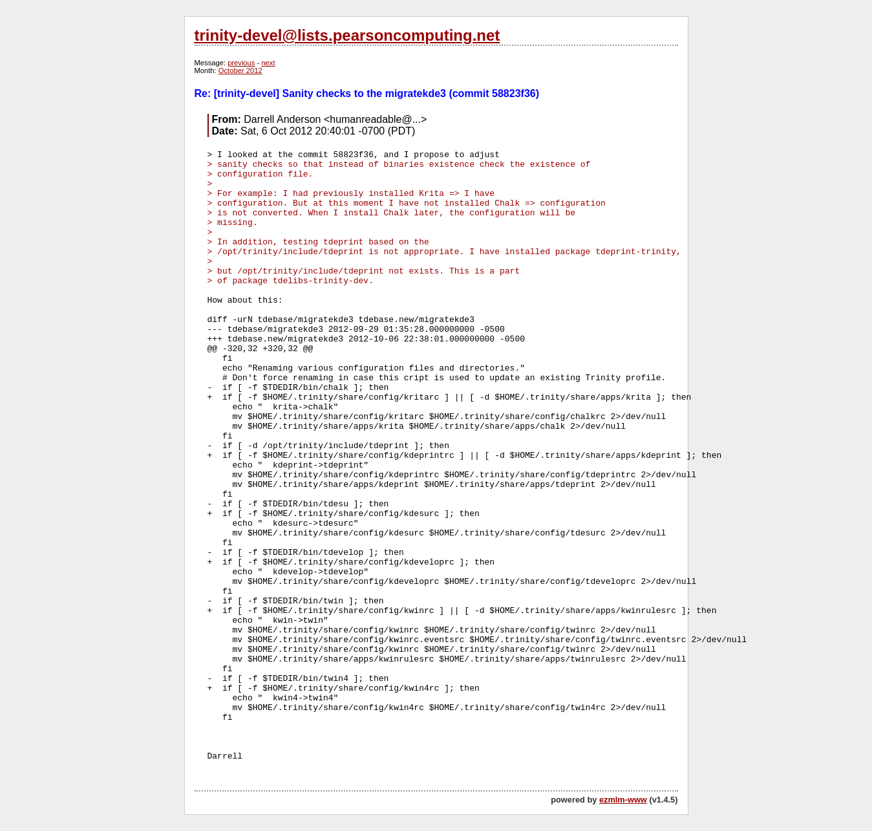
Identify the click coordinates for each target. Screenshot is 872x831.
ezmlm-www (623, 799)
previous (241, 63)
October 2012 (240, 70)
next (268, 63)
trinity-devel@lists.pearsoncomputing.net (347, 35)
